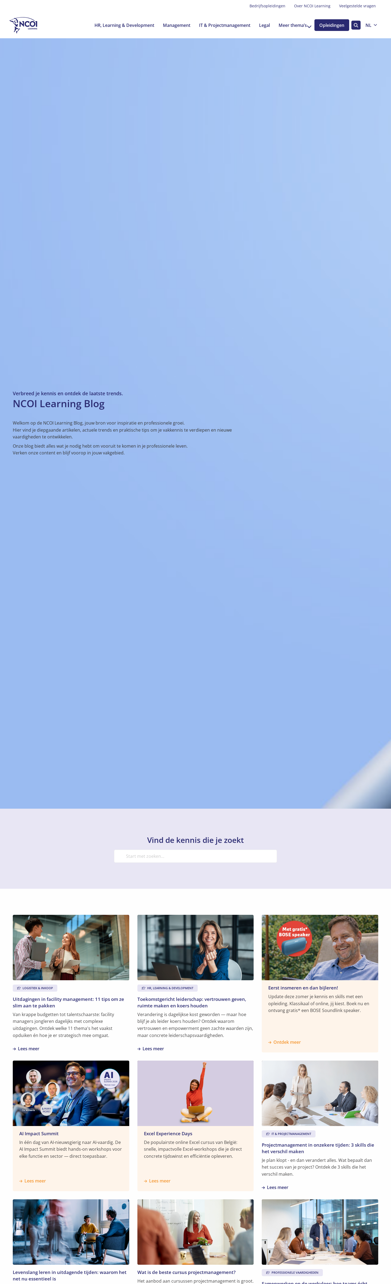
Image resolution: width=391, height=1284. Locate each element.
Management (172, 25)
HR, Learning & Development (120, 25)
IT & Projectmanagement (220, 25)
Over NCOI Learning (312, 5)
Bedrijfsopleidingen (267, 5)
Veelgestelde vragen (357, 5)
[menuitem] (267, 6)
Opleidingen (331, 25)
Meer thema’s (291, 25)
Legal (260, 25)
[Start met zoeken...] (195, 856)
